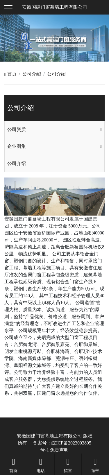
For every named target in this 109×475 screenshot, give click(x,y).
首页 (10, 73)
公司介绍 (31, 73)
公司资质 (16, 129)
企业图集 (16, 146)
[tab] (54, 129)
